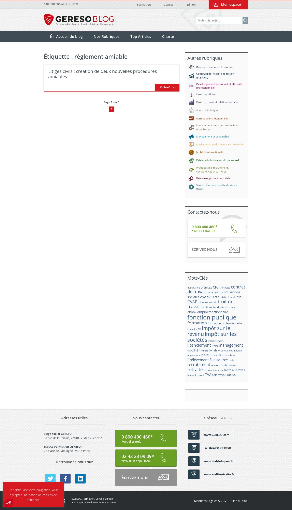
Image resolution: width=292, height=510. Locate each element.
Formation (144, 4)
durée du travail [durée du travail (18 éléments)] (226, 307)
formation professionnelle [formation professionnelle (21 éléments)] (225, 323)
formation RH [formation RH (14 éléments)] (194, 329)
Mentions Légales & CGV (210, 501)
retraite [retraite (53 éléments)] (195, 369)
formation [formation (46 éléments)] (197, 323)
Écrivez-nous (215, 250)
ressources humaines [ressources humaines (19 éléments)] (224, 365)
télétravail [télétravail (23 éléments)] (219, 375)
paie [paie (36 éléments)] (205, 354)
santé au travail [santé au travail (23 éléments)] (234, 370)
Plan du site (239, 501)
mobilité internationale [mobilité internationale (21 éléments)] (202, 350)
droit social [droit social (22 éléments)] (209, 307)
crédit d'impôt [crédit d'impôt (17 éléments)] (228, 297)
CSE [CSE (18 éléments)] (239, 297)
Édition (190, 4)
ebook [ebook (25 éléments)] (191, 312)
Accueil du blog (69, 36)
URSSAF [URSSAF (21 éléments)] (232, 375)
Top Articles (140, 36)
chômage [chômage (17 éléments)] (224, 287)
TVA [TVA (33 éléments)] (208, 374)
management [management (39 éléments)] (231, 345)
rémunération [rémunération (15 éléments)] (215, 370)
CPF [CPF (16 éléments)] (217, 297)
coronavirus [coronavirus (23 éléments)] (214, 292)
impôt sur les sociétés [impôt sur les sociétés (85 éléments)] (212, 336)
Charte (168, 36)
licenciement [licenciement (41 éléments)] (199, 345)
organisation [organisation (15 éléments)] (194, 355)
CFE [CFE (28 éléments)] (216, 287)
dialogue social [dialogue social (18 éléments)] (207, 302)
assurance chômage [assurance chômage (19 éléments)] (199, 287)
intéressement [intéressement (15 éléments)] (215, 340)
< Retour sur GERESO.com (61, 4)
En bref (167, 87)
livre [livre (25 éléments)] (215, 345)
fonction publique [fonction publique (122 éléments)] (211, 317)
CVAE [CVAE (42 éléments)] (192, 302)
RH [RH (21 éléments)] (205, 370)
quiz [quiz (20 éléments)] (231, 360)
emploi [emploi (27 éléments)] (202, 312)
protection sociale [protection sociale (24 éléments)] (222, 355)
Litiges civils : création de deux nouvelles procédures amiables (102, 73)
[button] (8, 503)
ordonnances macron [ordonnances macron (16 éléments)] (230, 350)
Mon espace (231, 4)
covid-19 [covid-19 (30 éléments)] (207, 297)
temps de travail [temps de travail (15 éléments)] (195, 375)
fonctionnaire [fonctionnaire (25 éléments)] (218, 312)
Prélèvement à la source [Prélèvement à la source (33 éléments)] (207, 359)
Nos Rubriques (106, 36)
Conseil (168, 4)
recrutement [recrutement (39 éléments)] (198, 364)
